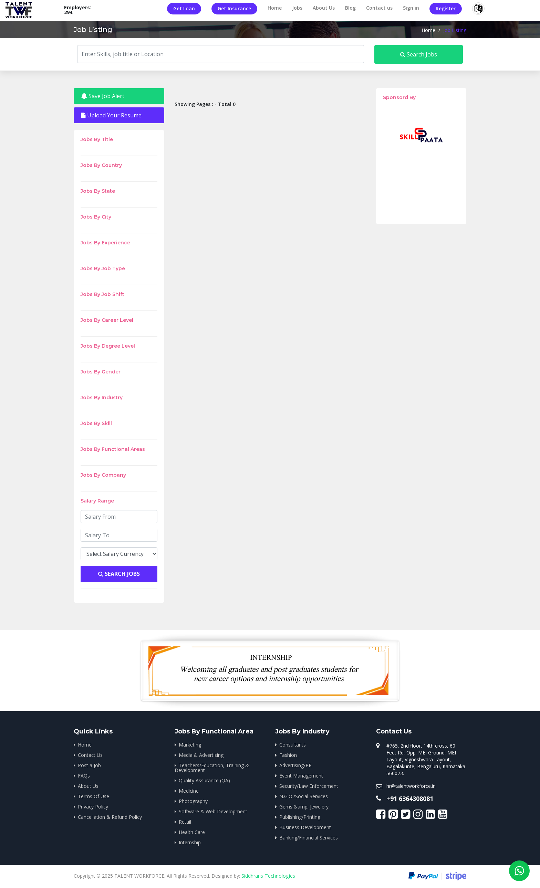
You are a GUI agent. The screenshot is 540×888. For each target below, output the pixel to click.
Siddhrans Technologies (267, 876)
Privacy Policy (93, 806)
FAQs (84, 775)
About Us (324, 7)
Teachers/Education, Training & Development (212, 767)
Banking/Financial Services (308, 837)
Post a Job (89, 765)
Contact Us (90, 755)
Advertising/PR (295, 765)
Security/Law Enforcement (308, 786)
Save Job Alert (102, 96)
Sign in (411, 7)
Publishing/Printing (299, 817)
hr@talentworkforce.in (411, 786)
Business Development (305, 827)
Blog (350, 7)
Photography (193, 801)
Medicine (189, 790)
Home (275, 7)
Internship (190, 842)
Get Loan (184, 8)
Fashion (288, 755)
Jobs (297, 7)
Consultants (292, 744)
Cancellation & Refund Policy (110, 817)
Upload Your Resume (111, 115)
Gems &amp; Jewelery (304, 806)
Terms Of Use (93, 796)
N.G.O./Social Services (303, 796)
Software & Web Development (213, 811)
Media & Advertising (201, 755)
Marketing (190, 744)
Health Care (192, 832)
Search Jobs (418, 54)
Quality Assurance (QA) (204, 780)
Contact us (379, 7)
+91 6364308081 (409, 798)
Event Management (301, 775)
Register (446, 8)
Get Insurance (234, 8)
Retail (185, 821)
